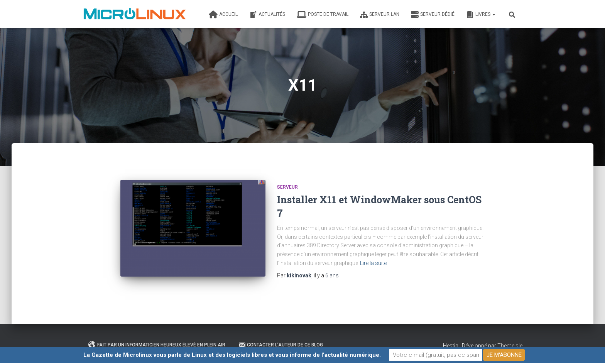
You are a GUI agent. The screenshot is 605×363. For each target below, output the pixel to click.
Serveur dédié (433, 15)
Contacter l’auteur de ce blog (280, 345)
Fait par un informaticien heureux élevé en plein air (156, 345)
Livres (480, 15)
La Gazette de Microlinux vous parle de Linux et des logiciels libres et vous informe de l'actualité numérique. (232, 354)
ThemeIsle (509, 346)
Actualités (267, 15)
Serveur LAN (379, 15)
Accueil (223, 15)
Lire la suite (373, 263)
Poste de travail (322, 15)
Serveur (287, 187)
